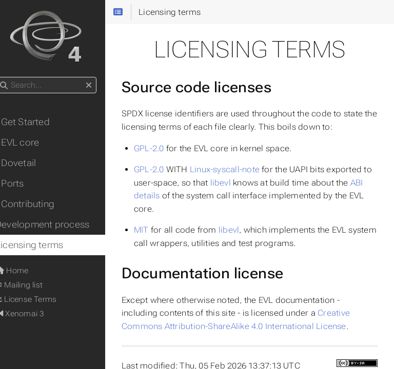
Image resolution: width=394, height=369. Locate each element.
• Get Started (35, 122)
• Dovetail (28, 163)
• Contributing (37, 204)
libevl (243, 183)
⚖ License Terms (38, 299)
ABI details (167, 195)
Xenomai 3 (32, 313)
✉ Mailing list (31, 285)
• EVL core (30, 142)
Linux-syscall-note (237, 169)
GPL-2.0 (162, 148)
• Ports (22, 183)
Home (24, 270)
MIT (154, 230)
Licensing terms (42, 245)
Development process (55, 224)
